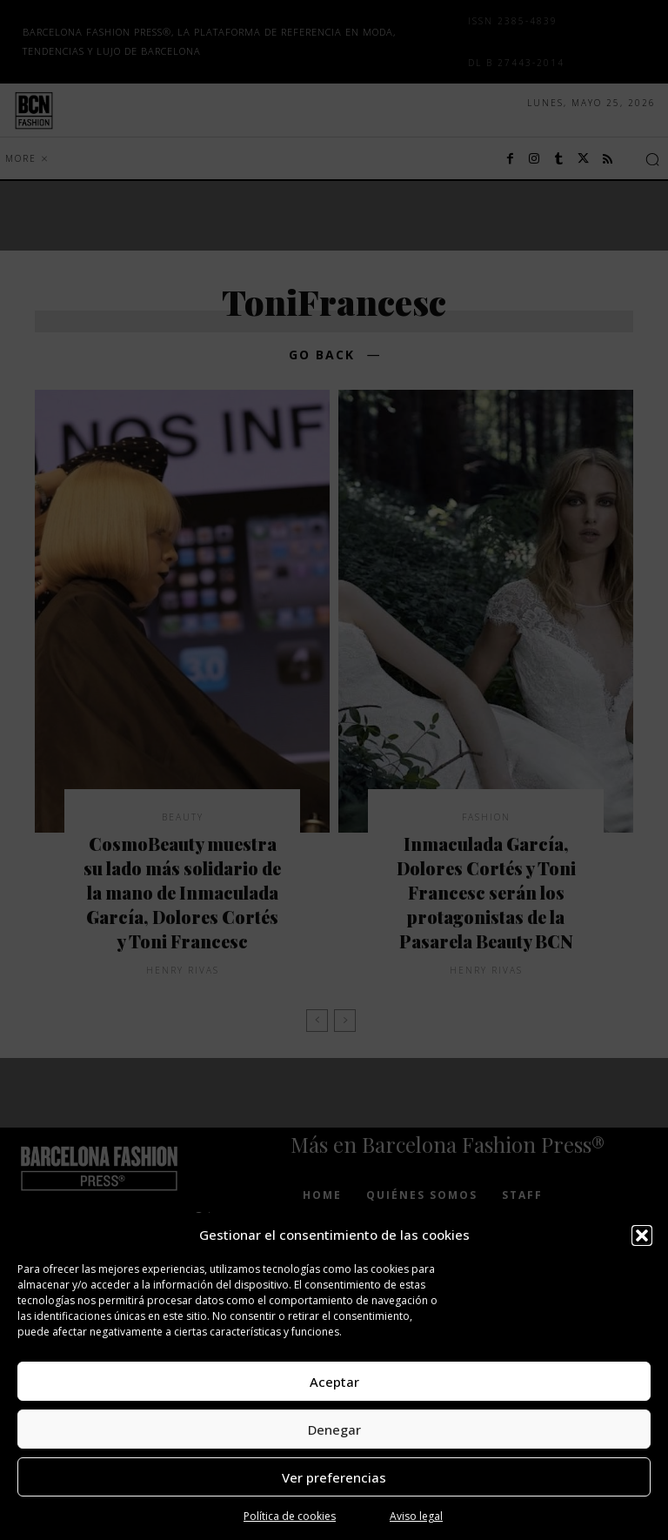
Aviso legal (416, 1516)
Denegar (334, 1429)
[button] (642, 1235)
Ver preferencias (334, 1477)
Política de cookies (290, 1516)
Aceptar (334, 1381)
